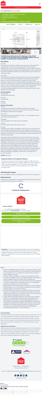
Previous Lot (28, 24)
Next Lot (37, 24)
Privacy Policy (16, 366)
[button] (19, 48)
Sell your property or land (21, 7)
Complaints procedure (21, 378)
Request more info (21, 213)
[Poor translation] (5, 388)
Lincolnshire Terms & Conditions (21, 217)
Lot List (20, 24)
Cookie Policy (25, 366)
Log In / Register (10, 24)
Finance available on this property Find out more (21, 221)
